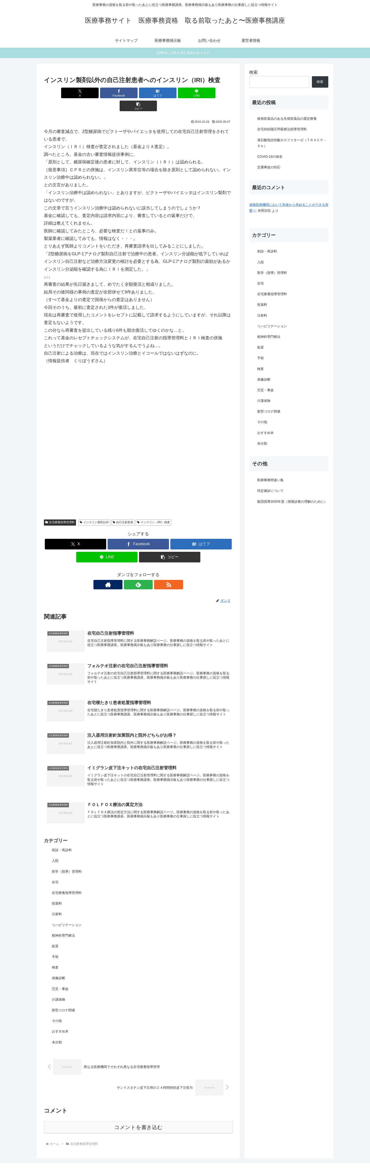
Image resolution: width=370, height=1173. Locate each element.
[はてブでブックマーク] (138, 93)
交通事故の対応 (268, 167)
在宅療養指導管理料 (60, 509)
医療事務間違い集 (270, 480)
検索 (253, 72)
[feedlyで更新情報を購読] (138, 571)
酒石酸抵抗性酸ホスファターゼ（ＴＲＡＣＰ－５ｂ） (292, 143)
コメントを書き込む (138, 1116)
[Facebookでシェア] (107, 93)
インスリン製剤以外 (94, 509)
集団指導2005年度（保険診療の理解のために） (292, 501)
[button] (202, 93)
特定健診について (270, 491)
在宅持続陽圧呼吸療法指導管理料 (282, 129)
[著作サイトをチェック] (127, 571)
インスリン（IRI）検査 (153, 509)
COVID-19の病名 (269, 156)
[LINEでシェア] (170, 93)
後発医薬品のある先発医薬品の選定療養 (287, 118)
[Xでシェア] (75, 93)
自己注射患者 (123, 509)
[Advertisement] (138, 392)
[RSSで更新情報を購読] (149, 571)
